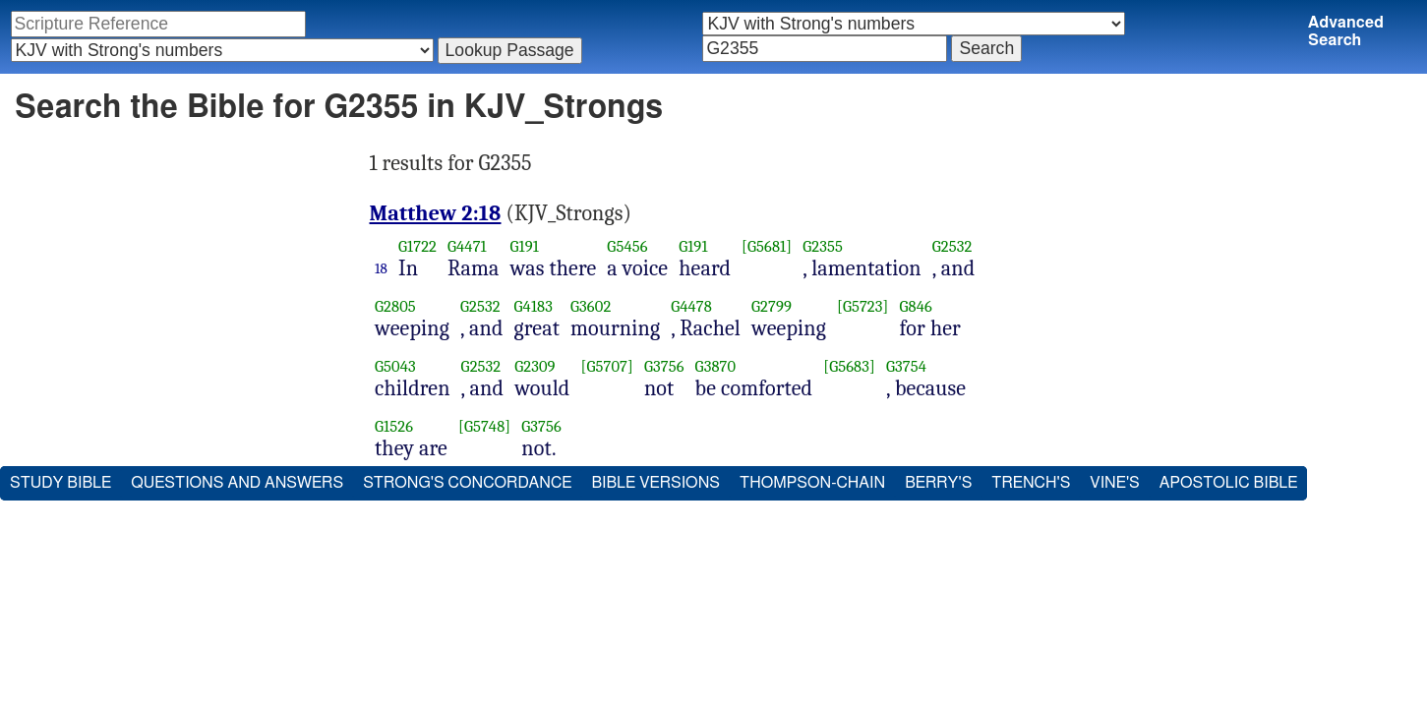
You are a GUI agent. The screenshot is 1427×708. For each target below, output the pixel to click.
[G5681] (767, 246)
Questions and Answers (237, 483)
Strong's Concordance (467, 483)
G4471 (467, 246)
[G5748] (484, 426)
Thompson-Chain (812, 483)
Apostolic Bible (1228, 483)
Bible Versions (655, 483)
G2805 (395, 306)
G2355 (823, 246)
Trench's (1030, 483)
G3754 (906, 366)
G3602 (590, 306)
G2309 (535, 366)
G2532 (952, 246)
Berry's (938, 483)
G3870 (716, 366)
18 (381, 268)
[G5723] (863, 306)
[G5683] (849, 366)
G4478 (691, 306)
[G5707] (606, 366)
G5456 (627, 246)
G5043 (395, 366)
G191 (524, 246)
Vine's (1114, 483)
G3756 (664, 366)
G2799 (771, 306)
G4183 (533, 306)
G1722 (417, 246)
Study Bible (60, 483)
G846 (916, 306)
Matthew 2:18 (436, 213)
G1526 (394, 426)
